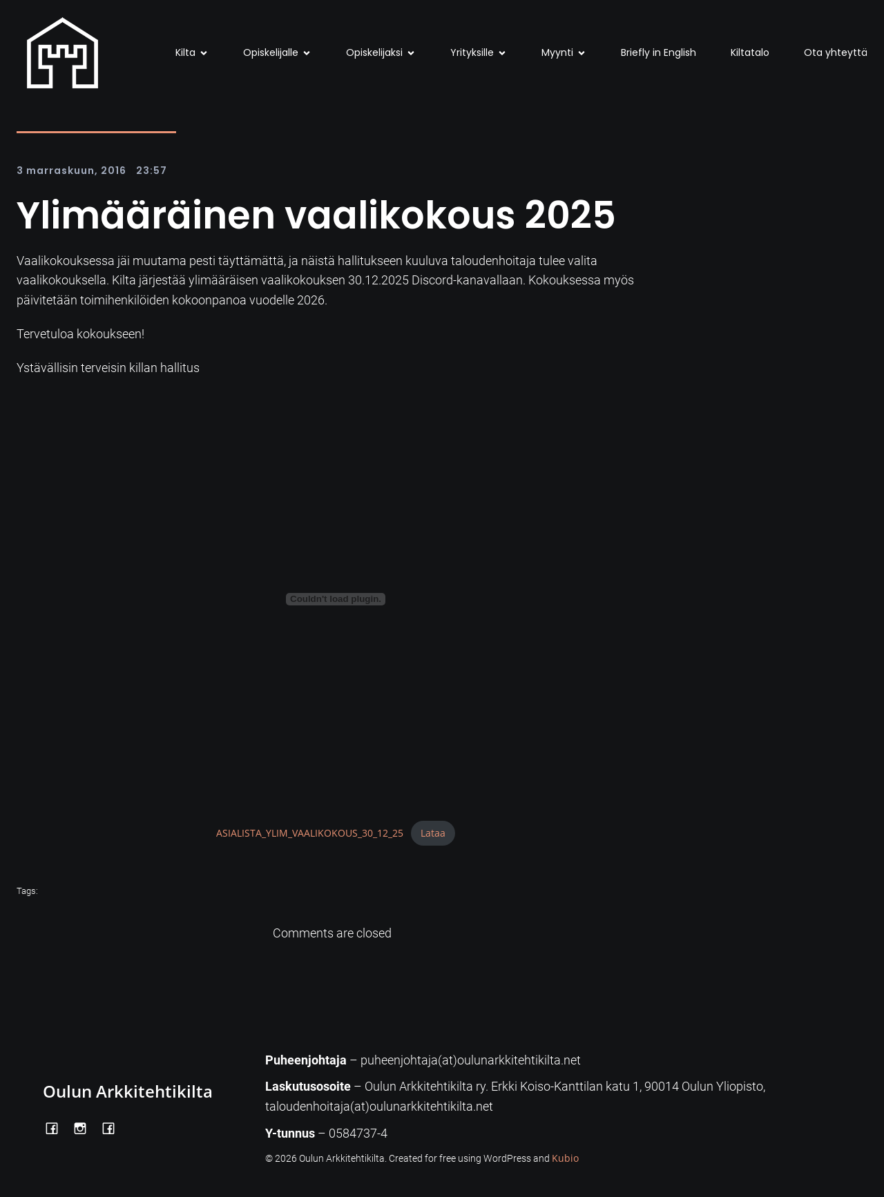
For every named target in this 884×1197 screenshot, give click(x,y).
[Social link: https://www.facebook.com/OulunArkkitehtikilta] (57, 1127)
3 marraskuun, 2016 (71, 170)
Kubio (565, 1158)
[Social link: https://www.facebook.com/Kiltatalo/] (113, 1127)
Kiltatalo (750, 52)
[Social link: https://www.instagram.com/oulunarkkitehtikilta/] (85, 1127)
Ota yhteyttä (835, 52)
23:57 (151, 170)
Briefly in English (658, 52)
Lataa (433, 832)
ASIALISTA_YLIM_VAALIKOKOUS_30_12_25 (309, 832)
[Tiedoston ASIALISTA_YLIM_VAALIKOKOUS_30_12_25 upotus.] (336, 599)
